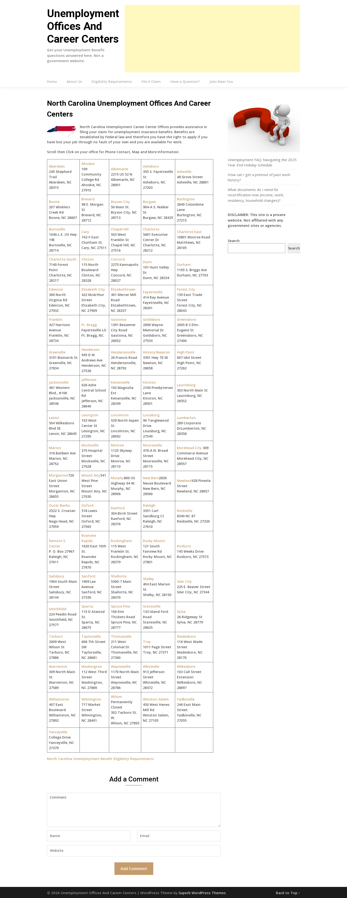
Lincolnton (120, 415)
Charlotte (151, 229)
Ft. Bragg (89, 324)
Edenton (56, 289)
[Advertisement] (212, 38)
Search (234, 240)
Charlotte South (62, 259)
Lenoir (54, 417)
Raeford (118, 508)
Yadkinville (186, 699)
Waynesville (120, 666)
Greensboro (186, 319)
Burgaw (149, 201)
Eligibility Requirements (112, 81)
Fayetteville (152, 292)
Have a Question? (185, 81)
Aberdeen (57, 166)
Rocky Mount (154, 540)
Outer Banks (59, 505)
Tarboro (56, 636)
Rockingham (121, 540)
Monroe (117, 445)
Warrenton (58, 666)
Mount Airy (90, 475)
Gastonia (118, 319)
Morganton (58, 475)
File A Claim (151, 81)
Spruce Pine (120, 606)
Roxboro (184, 546)
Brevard (87, 199)
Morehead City (189, 448)
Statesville (151, 606)
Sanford (88, 576)
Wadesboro (186, 636)
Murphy (117, 478)
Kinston (149, 382)
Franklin (55, 319)
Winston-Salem (156, 699)
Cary (85, 231)
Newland (184, 480)
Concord (118, 259)
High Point (185, 352)
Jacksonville (58, 382)
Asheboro (151, 166)
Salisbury (56, 576)
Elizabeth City (93, 289)
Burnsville (57, 229)
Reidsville (184, 510)
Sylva (181, 611)
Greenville (57, 352)
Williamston (59, 699)
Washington (91, 666)
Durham (184, 264)
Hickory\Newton (156, 352)
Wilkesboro (186, 666)
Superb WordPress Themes (202, 892)
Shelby (148, 579)
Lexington (89, 415)
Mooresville (152, 445)
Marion (55, 448)
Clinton (87, 259)
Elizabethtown (123, 289)
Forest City (186, 289)
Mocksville (90, 445)
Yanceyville (58, 732)
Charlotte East (189, 231)
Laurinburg (186, 385)
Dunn (147, 262)
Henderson (90, 349)
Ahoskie (87, 163)
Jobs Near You (221, 81)
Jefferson (88, 379)
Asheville (184, 171)
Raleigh (149, 505)
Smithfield (57, 609)
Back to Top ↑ (288, 892)
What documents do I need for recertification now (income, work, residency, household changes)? (256, 195)
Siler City (184, 581)
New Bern (151, 478)
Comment (133, 810)
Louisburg (151, 415)
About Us (74, 81)
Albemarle (119, 169)
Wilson (116, 696)
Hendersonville (123, 352)
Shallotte (119, 576)
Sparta (87, 606)
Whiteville (151, 666)
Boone (54, 201)
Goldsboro (151, 319)
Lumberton (186, 417)
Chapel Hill (120, 229)
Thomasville (121, 636)
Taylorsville (91, 636)
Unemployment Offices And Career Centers (83, 26)
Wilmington (91, 699)
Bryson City (120, 201)
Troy (147, 641)
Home (52, 81)
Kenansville (120, 382)
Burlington (186, 199)
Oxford (87, 505)
